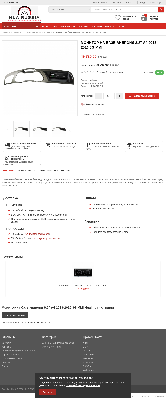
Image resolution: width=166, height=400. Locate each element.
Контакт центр (100, 2)
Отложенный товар (12, 358)
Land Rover (89, 354)
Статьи (120, 26)
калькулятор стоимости (36, 234)
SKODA (87, 366)
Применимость (68, 26)
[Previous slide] (7, 129)
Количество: (87, 96)
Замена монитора (34, 32)
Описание (8, 171)
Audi (85, 343)
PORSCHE (88, 362)
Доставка (116, 2)
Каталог (17, 32)
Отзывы (66, 171)
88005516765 (10, 2)
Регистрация (156, 2)
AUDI (49, 32)
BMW (85, 347)
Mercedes (88, 358)
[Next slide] (71, 129)
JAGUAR (87, 351)
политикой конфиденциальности (83, 385)
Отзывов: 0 (102, 72)
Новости (109, 26)
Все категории (49, 26)
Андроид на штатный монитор (58, 343)
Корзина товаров (10, 354)
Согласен (47, 392)
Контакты (130, 2)
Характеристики (48, 171)
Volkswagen (89, 370)
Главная (6, 32)
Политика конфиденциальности (18, 350)
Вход (142, 2)
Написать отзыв (116, 72)
